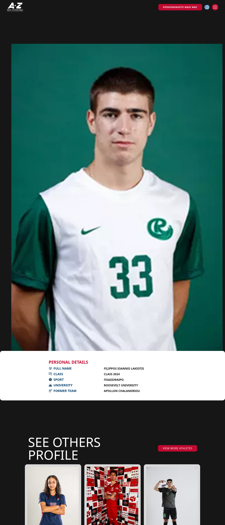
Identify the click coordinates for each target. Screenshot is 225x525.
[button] (207, 7)
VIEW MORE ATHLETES (177, 448)
